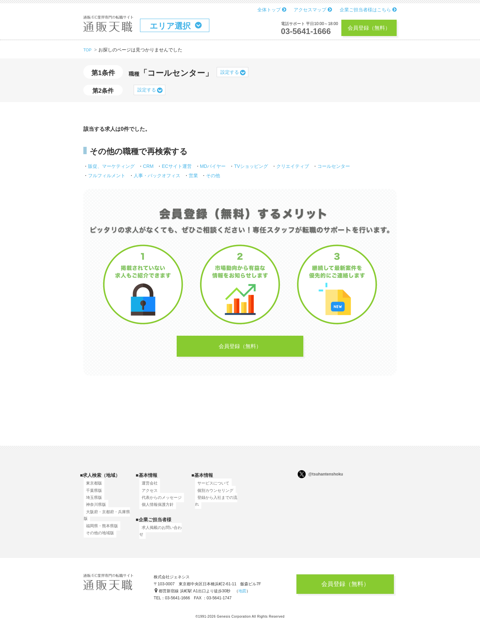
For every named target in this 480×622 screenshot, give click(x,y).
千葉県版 (92, 494)
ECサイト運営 (176, 166)
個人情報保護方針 (155, 508)
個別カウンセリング (213, 494)
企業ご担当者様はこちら (368, 9)
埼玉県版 (92, 501)
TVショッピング (251, 166)
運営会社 (147, 487)
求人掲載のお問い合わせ (161, 531)
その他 (213, 175)
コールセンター (333, 166)
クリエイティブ (292, 166)
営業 (193, 175)
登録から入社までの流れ (217, 501)
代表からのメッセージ (159, 501)
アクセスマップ (313, 9)
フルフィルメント (106, 175)
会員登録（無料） (369, 28)
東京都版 (92, 487)
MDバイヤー (213, 166)
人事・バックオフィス (157, 175)
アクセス (147, 494)
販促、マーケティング (111, 166)
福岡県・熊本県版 (100, 529)
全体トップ (271, 9)
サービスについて (211, 487)
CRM (148, 166)
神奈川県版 (94, 508)
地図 (242, 593)
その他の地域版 (98, 537)
